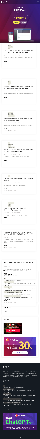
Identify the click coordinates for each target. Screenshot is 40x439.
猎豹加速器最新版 (14, 437)
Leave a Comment (13, 64)
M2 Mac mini (10, 126)
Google (9, 45)
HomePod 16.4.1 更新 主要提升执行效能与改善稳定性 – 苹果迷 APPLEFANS (20, 294)
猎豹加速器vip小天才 (16, 55)
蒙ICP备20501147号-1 (30, 437)
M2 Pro (9, 128)
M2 (8, 125)
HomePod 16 (10, 99)
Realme (9, 178)
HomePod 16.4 (10, 101)
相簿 (9, 48)
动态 (6, 64)
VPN (9, 153)
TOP (9, 75)
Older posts (5, 270)
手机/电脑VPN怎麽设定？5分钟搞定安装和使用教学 (15, 280)
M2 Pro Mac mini (11, 129)
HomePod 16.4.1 (11, 102)
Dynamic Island (11, 176)
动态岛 (9, 179)
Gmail (9, 72)
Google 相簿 (10, 46)
